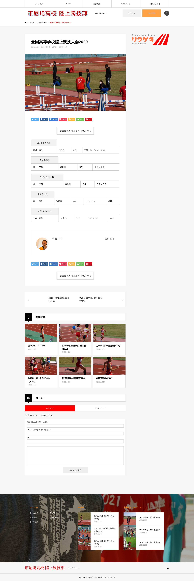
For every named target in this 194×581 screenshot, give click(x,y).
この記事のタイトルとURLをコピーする (75, 131)
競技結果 (97, 4)
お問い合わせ (155, 4)
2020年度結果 (45, 47)
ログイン (131, 13)
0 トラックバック (100, 408)
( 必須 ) (37, 422)
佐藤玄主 (57, 238)
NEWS (68, 4)
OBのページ (126, 4)
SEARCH (166, 13)
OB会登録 (152, 13)
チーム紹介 (39, 4)
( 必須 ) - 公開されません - (39, 430)
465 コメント (50, 408)
